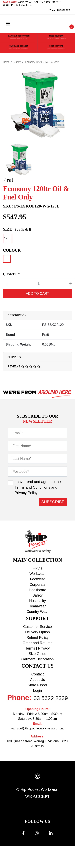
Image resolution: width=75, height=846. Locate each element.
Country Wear (37, 612)
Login (37, 690)
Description (17, 315)
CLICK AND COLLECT (18, 48)
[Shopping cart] (68, 24)
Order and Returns (37, 643)
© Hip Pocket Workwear (37, 789)
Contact (37, 674)
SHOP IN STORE (56, 48)
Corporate (37, 585)
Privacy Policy (26, 493)
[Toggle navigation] (7, 24)
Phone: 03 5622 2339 (59, 10)
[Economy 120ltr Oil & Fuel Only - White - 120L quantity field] (38, 283)
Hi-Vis (37, 568)
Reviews (23, 366)
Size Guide (21, 229)
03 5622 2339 (51, 698)
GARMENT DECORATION (19, 38)
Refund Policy (37, 638)
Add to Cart (37, 294)
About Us (37, 680)
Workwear (37, 574)
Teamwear (37, 606)
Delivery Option (37, 632)
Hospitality (37, 601)
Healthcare (37, 590)
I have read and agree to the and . (38, 487)
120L (7, 238)
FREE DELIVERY (56, 38)
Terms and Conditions (32, 487)
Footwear (37, 579)
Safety (37, 595)
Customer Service (37, 627)
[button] (61, 24)
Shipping (14, 357)
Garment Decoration (37, 659)
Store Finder (37, 685)
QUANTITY (11, 274)
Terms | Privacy (37, 648)
